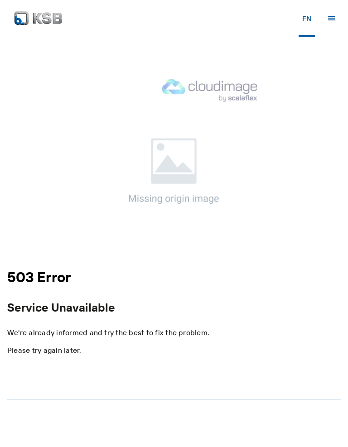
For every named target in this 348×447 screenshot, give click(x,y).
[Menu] (332, 18)
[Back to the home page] (38, 18)
